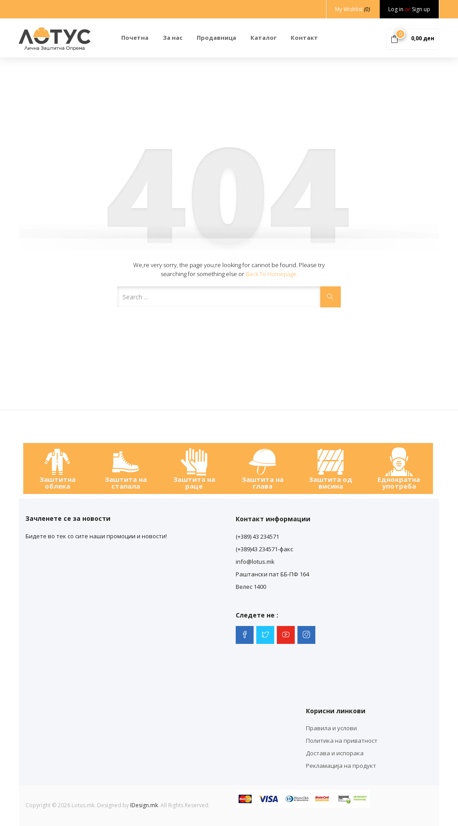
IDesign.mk (144, 805)
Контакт (304, 38)
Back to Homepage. (272, 274)
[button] (412, 38)
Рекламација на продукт (341, 766)
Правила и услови (331, 728)
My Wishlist (352, 9)
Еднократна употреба (398, 482)
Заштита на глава (263, 482)
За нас (172, 38)
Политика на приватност (341, 741)
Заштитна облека (57, 482)
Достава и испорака (335, 753)
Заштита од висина (330, 482)
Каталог (263, 38)
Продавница (216, 38)
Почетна (134, 38)
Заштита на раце (194, 482)
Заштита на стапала (126, 482)
